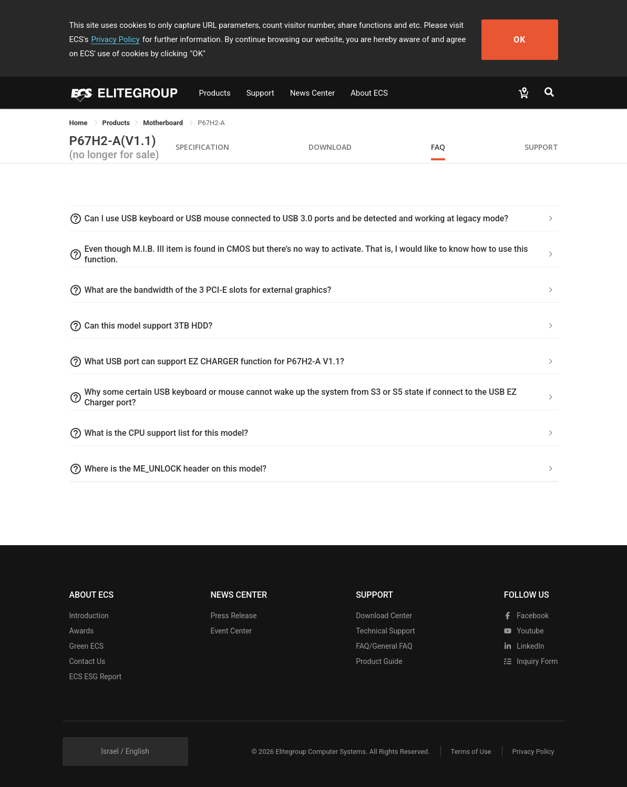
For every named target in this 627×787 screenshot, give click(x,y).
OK (519, 40)
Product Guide (379, 661)
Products (215, 93)
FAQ (438, 147)
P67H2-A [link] (211, 123)
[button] (313, 218)
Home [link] (79, 123)
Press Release (233, 615)
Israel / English (125, 751)
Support (260, 93)
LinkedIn (524, 646)
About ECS (369, 93)
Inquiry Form (531, 661)
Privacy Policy (115, 39)
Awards (81, 631)
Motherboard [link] (163, 123)
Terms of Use (471, 751)
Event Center (231, 631)
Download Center (384, 615)
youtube (524, 631)
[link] (116, 123)
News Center (312, 93)
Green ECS (86, 646)
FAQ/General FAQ (384, 646)
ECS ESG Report (95, 676)
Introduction (89, 615)
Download (330, 147)
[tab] (313, 218)
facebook (526, 615)
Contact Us (87, 661)
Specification (202, 147)
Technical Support (385, 631)
